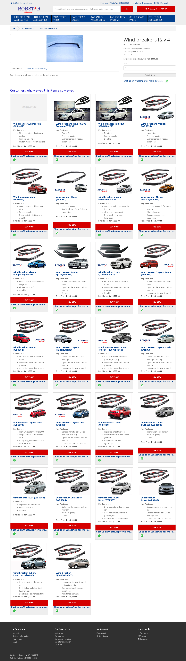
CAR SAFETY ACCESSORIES (98, 18)
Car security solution (62, 639)
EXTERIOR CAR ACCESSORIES (22, 18)
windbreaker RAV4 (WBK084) (29, 497)
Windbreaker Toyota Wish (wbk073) (27, 423)
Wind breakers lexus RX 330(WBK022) (111, 125)
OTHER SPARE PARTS (136, 18)
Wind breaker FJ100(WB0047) (64, 574)
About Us (16, 633)
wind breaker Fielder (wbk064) (24, 348)
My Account (101, 633)
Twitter (142, 636)
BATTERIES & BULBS (79, 18)
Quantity (127, 63)
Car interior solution (62, 642)
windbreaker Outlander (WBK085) (69, 498)
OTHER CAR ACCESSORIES (155, 18)
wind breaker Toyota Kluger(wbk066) (67, 348)
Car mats (58, 645)
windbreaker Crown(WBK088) (150, 498)
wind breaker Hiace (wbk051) (66, 198)
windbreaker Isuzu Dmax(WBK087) (108, 498)
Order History (102, 636)
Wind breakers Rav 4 (48, 28)
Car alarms (59, 636)
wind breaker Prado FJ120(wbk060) (67, 273)
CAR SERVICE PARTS (59, 18)
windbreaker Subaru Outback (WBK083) (152, 423)
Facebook (143, 633)
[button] (150, 75)
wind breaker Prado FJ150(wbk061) (109, 273)
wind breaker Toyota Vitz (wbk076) (70, 423)
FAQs (15, 642)
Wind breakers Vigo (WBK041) (24, 198)
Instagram (143, 639)
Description (17, 68)
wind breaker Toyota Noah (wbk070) (156, 348)
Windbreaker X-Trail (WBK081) (109, 423)
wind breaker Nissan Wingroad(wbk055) (24, 273)
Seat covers (59, 633)
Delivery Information (21, 636)
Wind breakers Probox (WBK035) (153, 125)
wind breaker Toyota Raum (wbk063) (156, 273)
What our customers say (37, 68)
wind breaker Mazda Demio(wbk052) (109, 198)
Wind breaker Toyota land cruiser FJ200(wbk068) (112, 348)
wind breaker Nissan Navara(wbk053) (152, 198)
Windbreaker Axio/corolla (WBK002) (27, 125)
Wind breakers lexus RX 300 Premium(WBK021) (71, 125)
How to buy (17, 639)
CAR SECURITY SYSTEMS (117, 18)
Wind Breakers (28, 28)
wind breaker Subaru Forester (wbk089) (24, 574)
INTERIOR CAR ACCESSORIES (41, 18)
